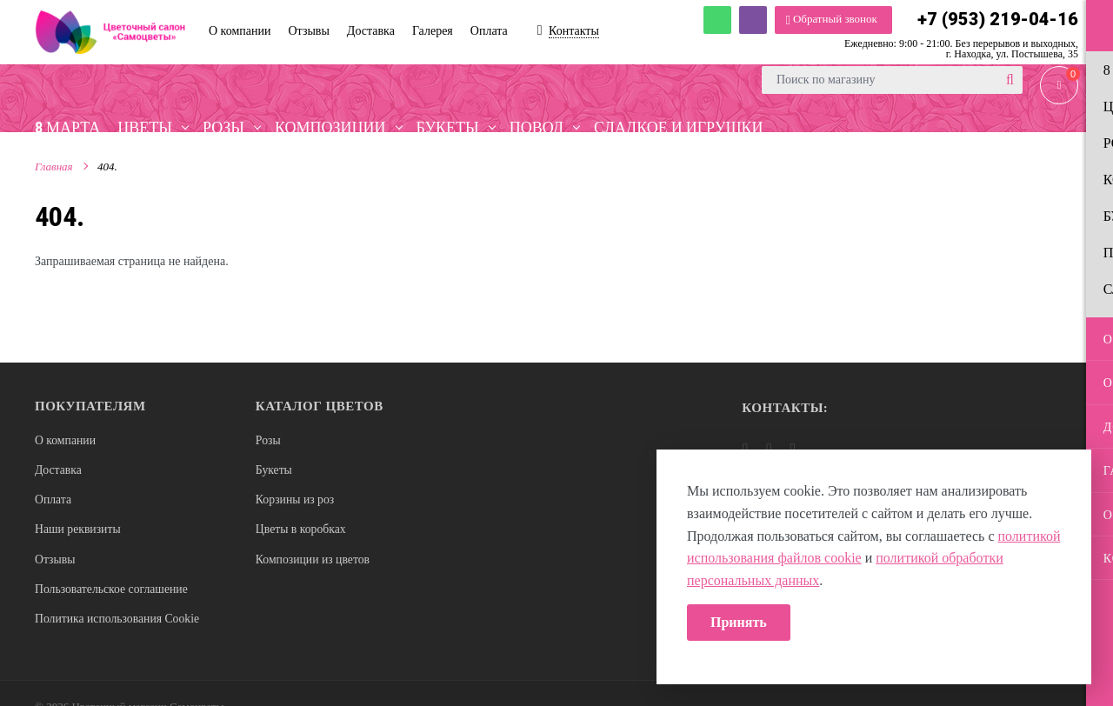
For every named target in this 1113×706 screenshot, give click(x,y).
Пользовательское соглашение (113, 591)
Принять (738, 622)
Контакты (574, 30)
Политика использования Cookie (119, 622)
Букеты (274, 470)
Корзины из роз (296, 501)
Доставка (59, 470)
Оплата (53, 501)
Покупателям (90, 406)
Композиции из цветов (314, 561)
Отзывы (55, 561)
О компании (66, 440)
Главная (54, 168)
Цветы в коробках (302, 530)
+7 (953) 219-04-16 (997, 20)
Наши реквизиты (79, 530)
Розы (268, 440)
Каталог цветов (319, 406)
